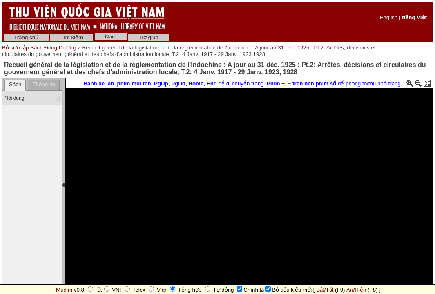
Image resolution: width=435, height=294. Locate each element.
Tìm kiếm (71, 37)
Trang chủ (26, 37)
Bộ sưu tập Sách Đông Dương (39, 48)
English (388, 17)
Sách (15, 84)
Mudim (64, 290)
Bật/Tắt (324, 290)
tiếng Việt (414, 17)
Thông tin (43, 84)
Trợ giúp (148, 37)
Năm (110, 36)
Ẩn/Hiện (356, 290)
